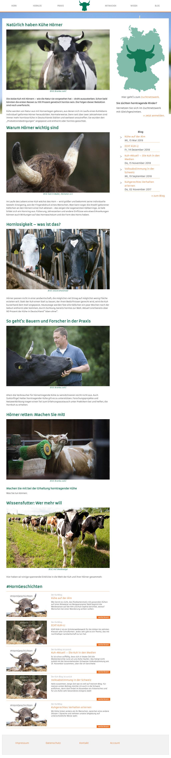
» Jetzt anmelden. (154, 115)
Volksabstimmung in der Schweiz (71, 679)
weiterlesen (103, 617)
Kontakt (84, 742)
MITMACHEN (110, 6)
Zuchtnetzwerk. (150, 97)
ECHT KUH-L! (58, 625)
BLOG (157, 6)
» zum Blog (158, 195)
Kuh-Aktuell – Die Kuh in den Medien (73, 652)
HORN (13, 6)
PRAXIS (60, 6)
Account (115, 742)
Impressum (22, 742)
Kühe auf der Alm (61, 598)
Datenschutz (53, 742)
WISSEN (133, 6)
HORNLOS (37, 6)
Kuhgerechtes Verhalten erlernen (71, 707)
